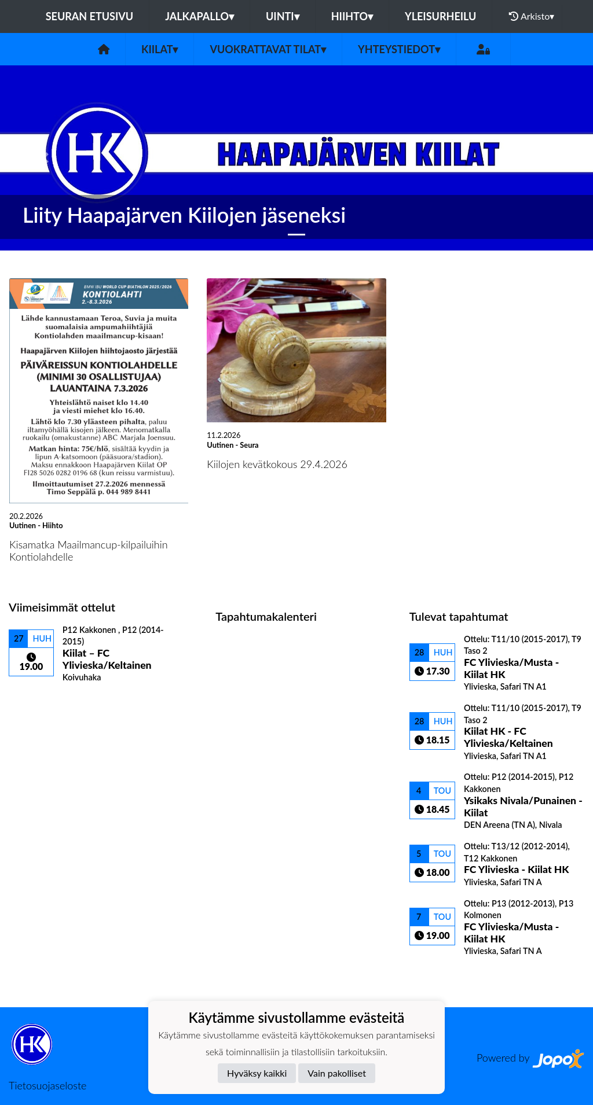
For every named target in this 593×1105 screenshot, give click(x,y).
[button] (44, 158)
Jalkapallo (199, 16)
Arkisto (531, 16)
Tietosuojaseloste (47, 1085)
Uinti (282, 16)
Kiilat (159, 49)
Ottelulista (37, 702)
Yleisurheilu (440, 16)
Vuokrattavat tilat (268, 49)
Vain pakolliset (337, 1072)
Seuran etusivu (90, 16)
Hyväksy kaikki (257, 1072)
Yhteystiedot (399, 49)
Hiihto (352, 16)
